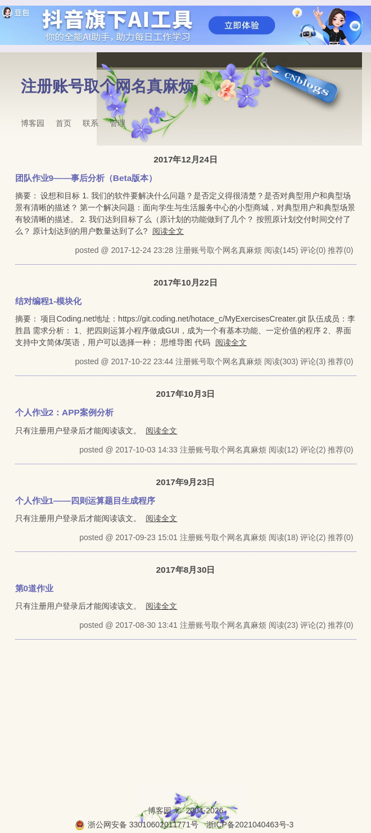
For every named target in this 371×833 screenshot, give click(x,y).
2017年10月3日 (185, 394)
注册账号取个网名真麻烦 (107, 86)
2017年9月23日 (185, 482)
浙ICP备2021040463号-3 (250, 824)
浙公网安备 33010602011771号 (136, 824)
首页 (63, 123)
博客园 (32, 123)
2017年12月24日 (185, 159)
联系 (90, 123)
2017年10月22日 (185, 282)
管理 (117, 123)
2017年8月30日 (185, 569)
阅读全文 (168, 231)
